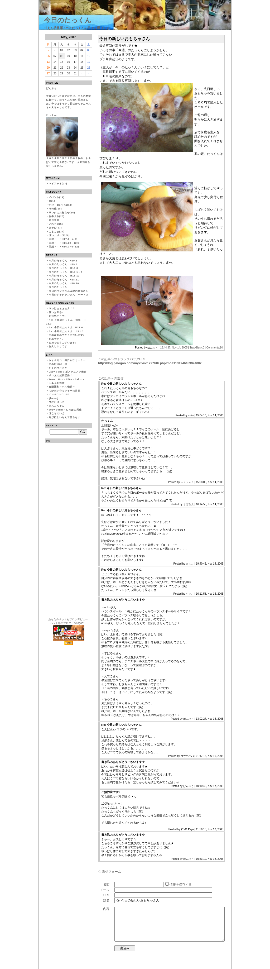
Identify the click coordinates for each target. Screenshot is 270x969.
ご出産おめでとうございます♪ (67, 335)
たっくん (107, 420)
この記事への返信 (110, 378)
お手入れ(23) (57, 216)
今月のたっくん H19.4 (63, 264)
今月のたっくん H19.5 (63, 260)
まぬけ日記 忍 (58, 364)
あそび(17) (55, 227)
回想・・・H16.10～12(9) (65, 243)
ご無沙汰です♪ (110, 792)
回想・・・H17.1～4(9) (63, 239)
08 (61, 56)
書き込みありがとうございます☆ (123, 599)
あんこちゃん (57, 405)
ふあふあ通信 (57, 383)
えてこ (190, 563)
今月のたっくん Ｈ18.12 (64, 275)
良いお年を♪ (56, 312)
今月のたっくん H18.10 (64, 283)
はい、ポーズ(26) (59, 235)
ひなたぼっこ (57, 402)
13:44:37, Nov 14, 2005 (173, 347)
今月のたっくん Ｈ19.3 (63, 268)
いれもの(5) (56, 224)
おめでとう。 (57, 339)
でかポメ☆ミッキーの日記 (64, 390)
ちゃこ (190, 593)
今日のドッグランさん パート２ (68, 294)
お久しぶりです (58, 346)
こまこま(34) (57, 231)
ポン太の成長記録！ (61, 375)
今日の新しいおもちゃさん (124, 38)
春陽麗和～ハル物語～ (62, 386)
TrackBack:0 (197, 347)
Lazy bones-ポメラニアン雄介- (68, 371)
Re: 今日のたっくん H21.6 (66, 327)
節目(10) (54, 220)
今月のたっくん (58, 287)
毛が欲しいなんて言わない (64, 417)
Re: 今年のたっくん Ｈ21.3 (66, 331)
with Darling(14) (61, 205)
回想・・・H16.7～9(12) (64, 246)
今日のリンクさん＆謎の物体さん (68, 291)
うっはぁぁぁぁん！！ (62, 308)
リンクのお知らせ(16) (62, 212)
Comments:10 (214, 347)
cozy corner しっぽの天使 (65, 409)
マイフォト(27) (58, 183)
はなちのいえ (57, 413)
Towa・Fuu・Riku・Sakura (66, 379)
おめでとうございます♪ (63, 342)
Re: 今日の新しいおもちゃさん (121, 383)
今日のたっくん (67, 20)
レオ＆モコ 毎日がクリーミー (67, 360)
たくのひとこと (58, 368)
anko (191, 415)
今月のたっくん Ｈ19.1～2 (66, 272)
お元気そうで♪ (57, 316)
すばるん (188, 504)
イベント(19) (57, 197)
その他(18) (55, 208)
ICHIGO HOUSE (59, 394)
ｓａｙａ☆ (187, 482)
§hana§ (54, 398)
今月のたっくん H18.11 (64, 279)
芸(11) (53, 201)
